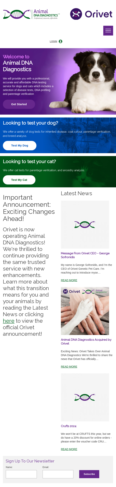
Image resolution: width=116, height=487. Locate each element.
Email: (46, 467)
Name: (9, 467)
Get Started (19, 104)
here (8, 321)
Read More (69, 280)
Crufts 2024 (68, 426)
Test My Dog (19, 145)
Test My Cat (19, 179)
